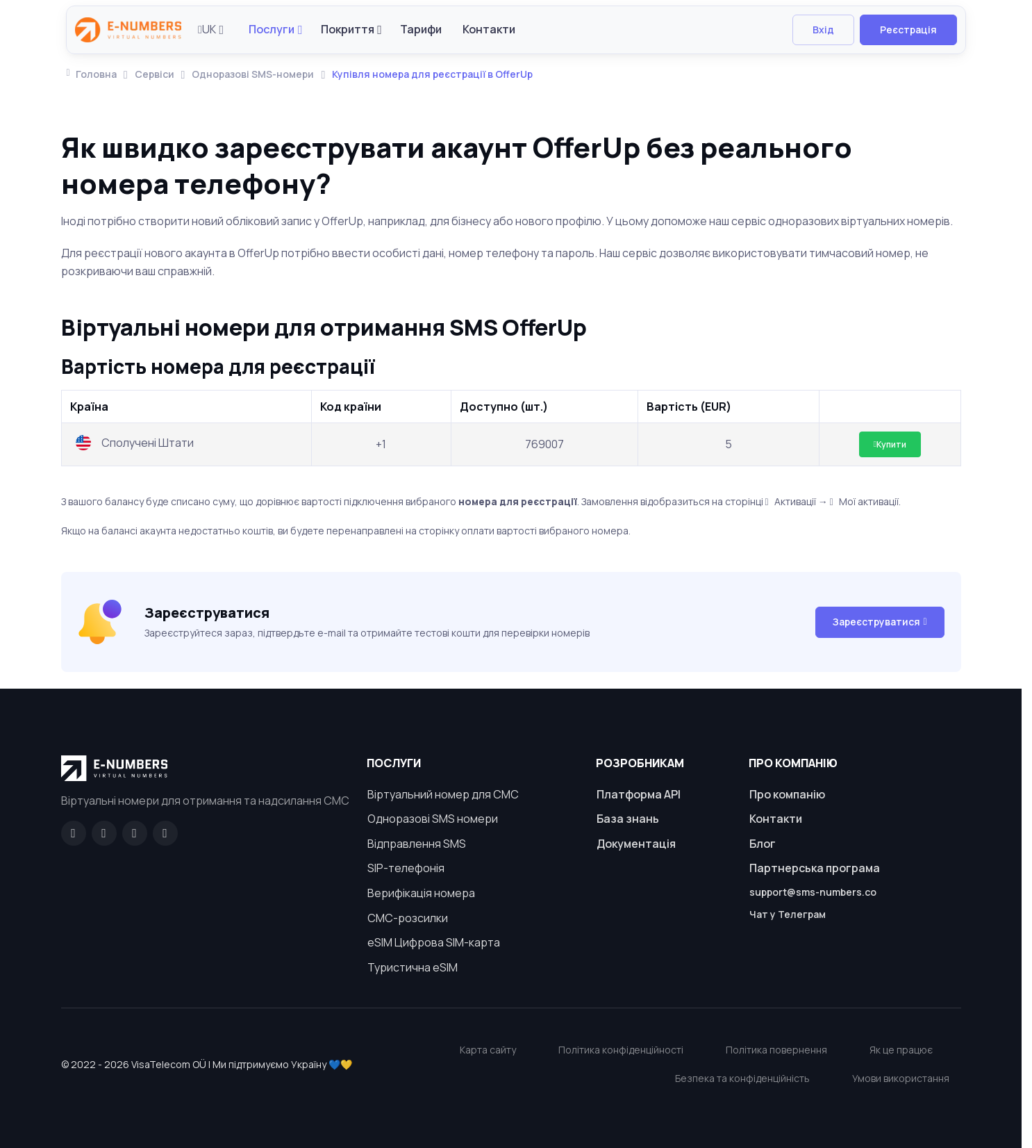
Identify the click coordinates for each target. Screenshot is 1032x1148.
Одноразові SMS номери (432, 818)
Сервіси (154, 74)
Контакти (489, 29)
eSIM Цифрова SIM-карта (433, 942)
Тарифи (421, 29)
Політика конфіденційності (620, 1049)
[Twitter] (165, 833)
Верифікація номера (421, 893)
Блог (762, 843)
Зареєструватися (879, 621)
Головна (92, 74)
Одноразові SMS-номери (253, 74)
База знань (628, 818)
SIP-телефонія (405, 868)
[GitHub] (104, 833)
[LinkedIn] (134, 833)
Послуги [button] (271, 29)
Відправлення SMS (416, 843)
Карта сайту (488, 1049)
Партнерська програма (814, 868)
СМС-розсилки (407, 918)
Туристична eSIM (412, 967)
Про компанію (787, 794)
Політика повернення (776, 1049)
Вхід (823, 29)
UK (207, 29)
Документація (636, 843)
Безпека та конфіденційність (742, 1078)
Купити (890, 444)
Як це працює (901, 1049)
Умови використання (900, 1078)
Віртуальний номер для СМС (443, 794)
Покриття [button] (347, 29)
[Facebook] (73, 833)
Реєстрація (908, 29)
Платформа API (639, 794)
